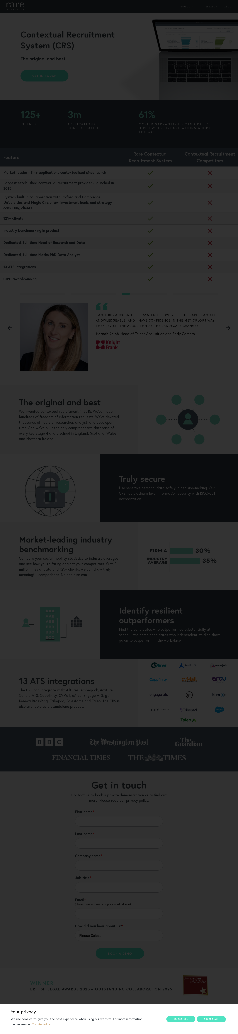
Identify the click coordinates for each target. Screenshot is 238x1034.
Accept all (211, 1019)
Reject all (181, 1019)
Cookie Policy (41, 1024)
